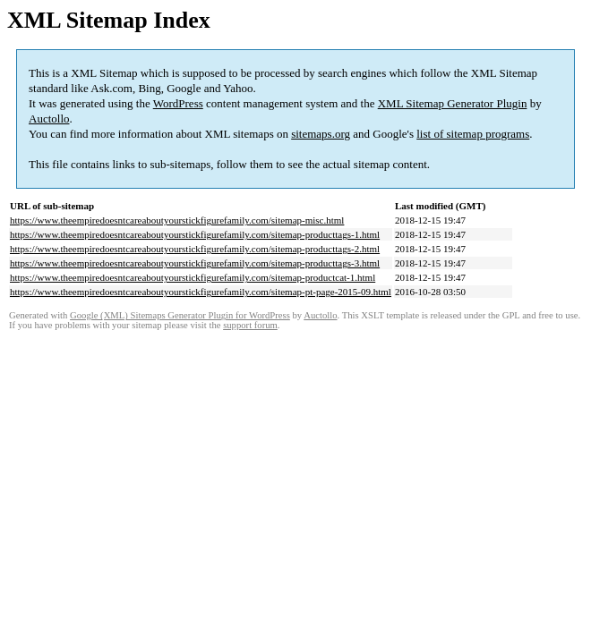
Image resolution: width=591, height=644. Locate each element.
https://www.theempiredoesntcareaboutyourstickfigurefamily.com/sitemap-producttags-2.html (195, 248)
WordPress (178, 103)
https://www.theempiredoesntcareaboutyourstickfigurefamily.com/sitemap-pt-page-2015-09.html (200, 291)
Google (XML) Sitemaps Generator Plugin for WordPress (180, 315)
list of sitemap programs (472, 133)
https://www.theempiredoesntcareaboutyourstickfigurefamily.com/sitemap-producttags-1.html (195, 234)
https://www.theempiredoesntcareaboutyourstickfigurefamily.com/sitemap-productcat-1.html (192, 277)
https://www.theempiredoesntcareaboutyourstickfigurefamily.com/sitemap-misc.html (177, 220)
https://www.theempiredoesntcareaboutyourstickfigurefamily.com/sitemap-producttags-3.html (195, 263)
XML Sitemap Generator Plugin (452, 103)
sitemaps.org (320, 133)
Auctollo (49, 118)
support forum (250, 325)
